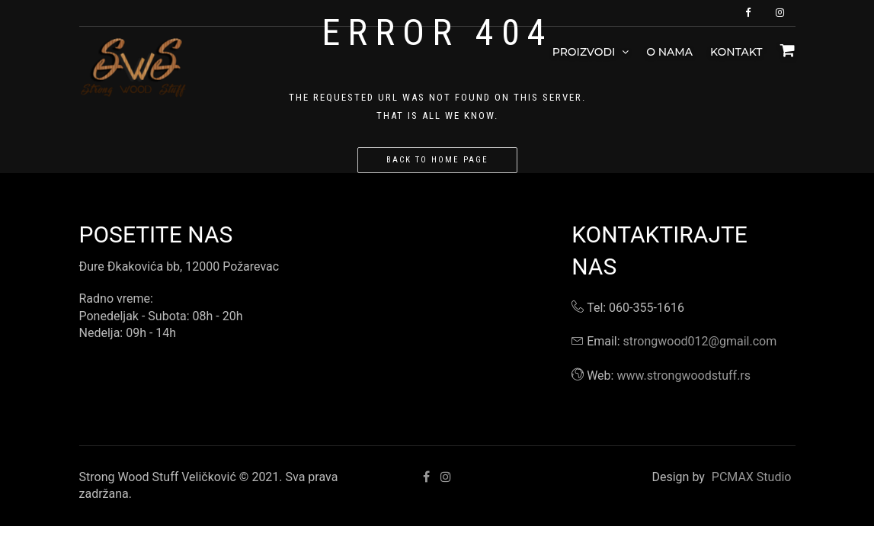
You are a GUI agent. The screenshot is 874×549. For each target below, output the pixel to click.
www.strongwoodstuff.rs (683, 375)
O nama (669, 52)
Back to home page (437, 160)
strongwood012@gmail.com (700, 341)
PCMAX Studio (752, 477)
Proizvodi (590, 52)
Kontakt (736, 52)
